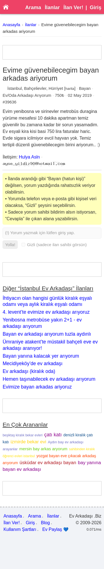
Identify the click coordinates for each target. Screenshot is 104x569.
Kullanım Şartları (19, 529)
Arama (33, 7)
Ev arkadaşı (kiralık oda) (28, 371)
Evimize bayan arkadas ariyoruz (37, 387)
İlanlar (52, 7)
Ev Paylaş (55, 529)
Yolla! (10, 244)
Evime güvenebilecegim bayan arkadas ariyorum (50, 74)
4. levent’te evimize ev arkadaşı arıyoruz (46, 312)
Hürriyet (56, 88)
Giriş (96, 7)
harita (70, 88)
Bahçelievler (35, 88)
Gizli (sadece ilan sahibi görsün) (54, 244)
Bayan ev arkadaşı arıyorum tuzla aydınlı (46, 334)
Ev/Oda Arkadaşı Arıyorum (26, 95)
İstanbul (14, 88)
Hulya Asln (29, 157)
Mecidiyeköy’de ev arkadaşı (32, 363)
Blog (45, 522)
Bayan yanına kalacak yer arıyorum (40, 356)
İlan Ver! (73, 7)
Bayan (85, 88)
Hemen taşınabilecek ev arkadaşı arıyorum (48, 379)
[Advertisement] (52, 52)
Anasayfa (11, 24)
